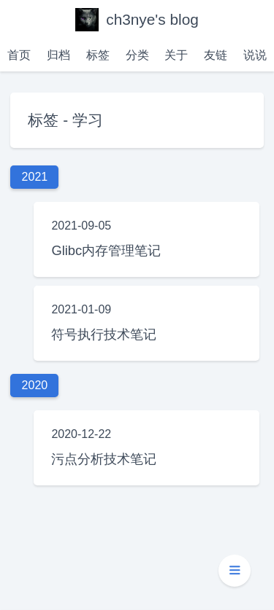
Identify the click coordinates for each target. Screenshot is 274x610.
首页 (19, 55)
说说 (255, 55)
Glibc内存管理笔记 (106, 250)
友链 (215, 55)
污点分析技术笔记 (103, 458)
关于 (176, 55)
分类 (137, 55)
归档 (58, 55)
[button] (234, 571)
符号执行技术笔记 (103, 334)
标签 (98, 55)
